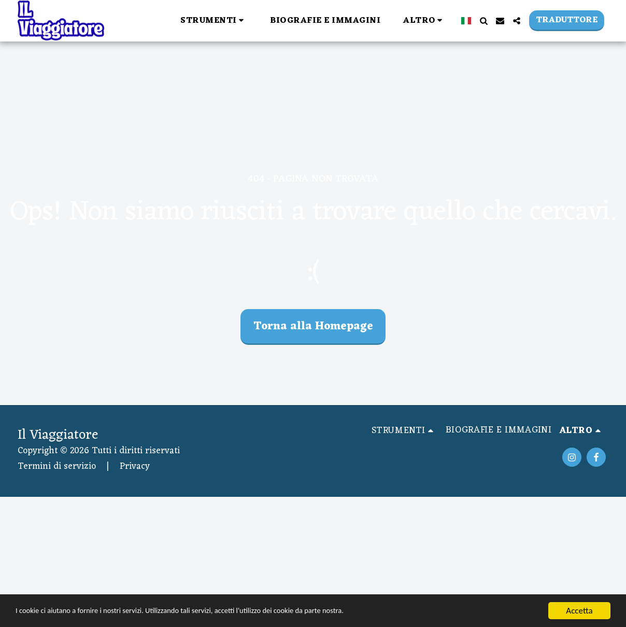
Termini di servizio (57, 466)
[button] (213, 20)
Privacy (135, 466)
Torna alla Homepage (313, 326)
